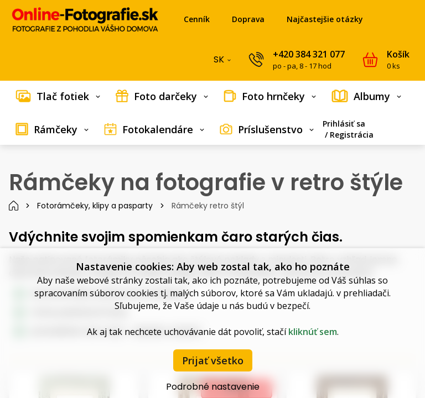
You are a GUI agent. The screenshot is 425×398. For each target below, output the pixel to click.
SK (224, 62)
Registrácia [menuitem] (352, 134)
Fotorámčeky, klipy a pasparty (95, 205)
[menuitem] (58, 96)
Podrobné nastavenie (213, 386)
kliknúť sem (312, 332)
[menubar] (212, 113)
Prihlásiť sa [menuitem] (344, 123)
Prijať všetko (212, 360)
